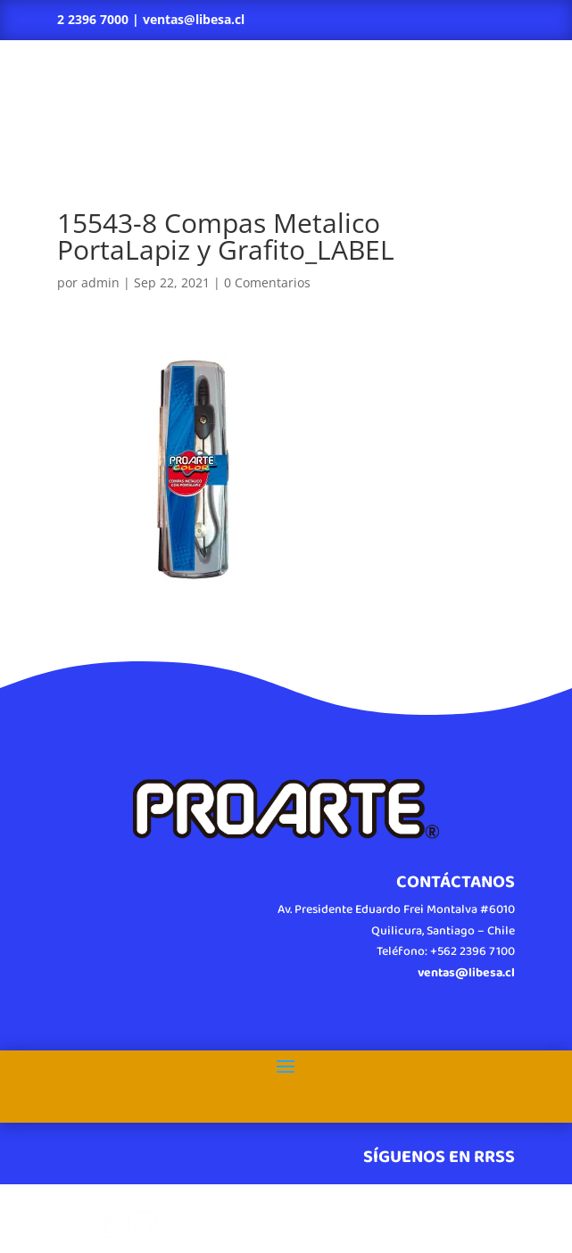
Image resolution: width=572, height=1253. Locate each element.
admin (100, 282)
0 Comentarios (267, 282)
